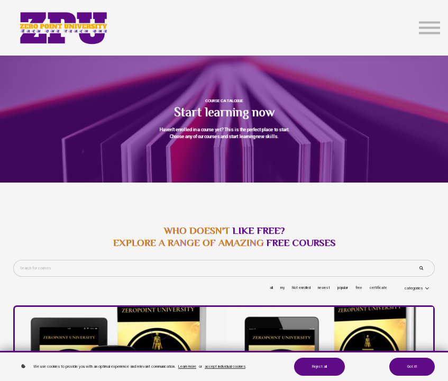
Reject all (319, 367)
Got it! (412, 367)
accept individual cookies (225, 366)
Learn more (187, 366)
